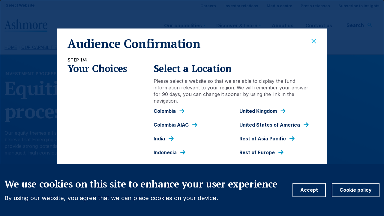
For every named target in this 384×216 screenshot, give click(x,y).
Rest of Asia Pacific (262, 139)
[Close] (314, 41)
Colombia (165, 111)
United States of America (269, 125)
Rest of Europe (257, 152)
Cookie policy (356, 190)
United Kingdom (258, 111)
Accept (309, 190)
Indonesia (165, 152)
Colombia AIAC (171, 125)
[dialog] (192, 108)
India (159, 139)
